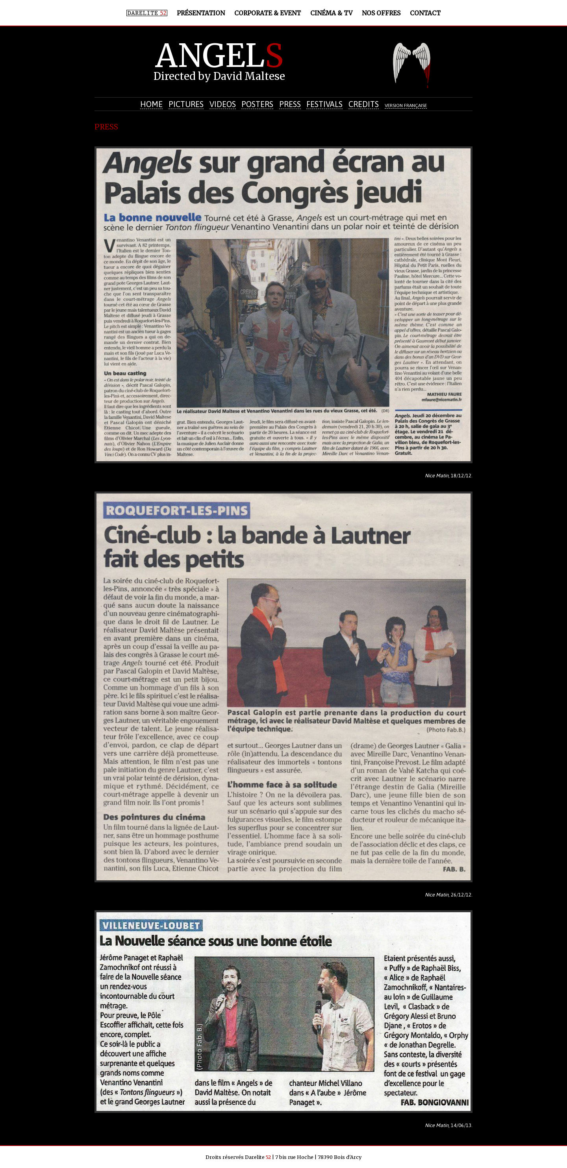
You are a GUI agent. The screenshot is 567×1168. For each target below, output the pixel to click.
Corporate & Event (267, 13)
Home (151, 104)
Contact (425, 13)
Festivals (324, 104)
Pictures (186, 104)
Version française (406, 105)
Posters (257, 104)
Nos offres (381, 13)
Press (290, 104)
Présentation (201, 13)
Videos (222, 104)
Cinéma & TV (331, 13)
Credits (363, 104)
